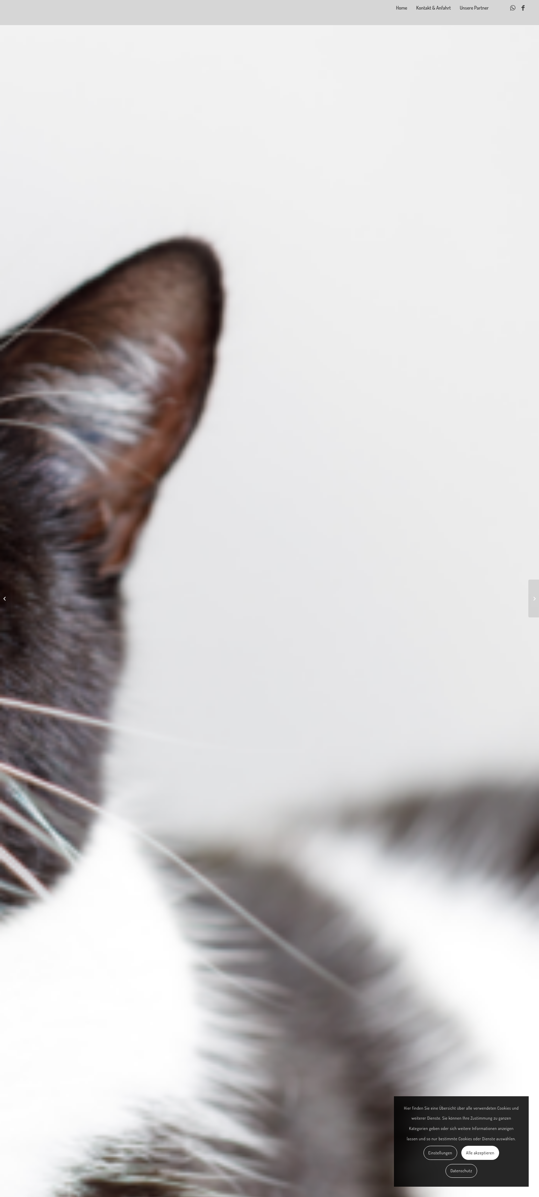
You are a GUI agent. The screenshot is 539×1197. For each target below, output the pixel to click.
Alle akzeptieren (480, 1152)
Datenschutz (461, 1170)
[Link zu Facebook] (523, 7)
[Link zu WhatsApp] (513, 7)
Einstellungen (440, 1152)
